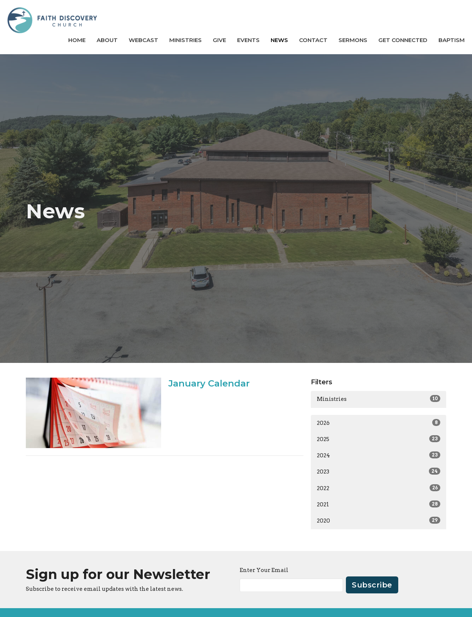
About (107, 40)
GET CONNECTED (402, 40)
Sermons (353, 40)
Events (248, 40)
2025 (378, 439)
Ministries (185, 40)
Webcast (143, 40)
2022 (378, 488)
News (279, 40)
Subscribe (372, 584)
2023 (378, 471)
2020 (378, 520)
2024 (378, 455)
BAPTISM (451, 40)
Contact (313, 40)
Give (219, 40)
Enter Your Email (264, 570)
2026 (378, 422)
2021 (378, 504)
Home (77, 40)
